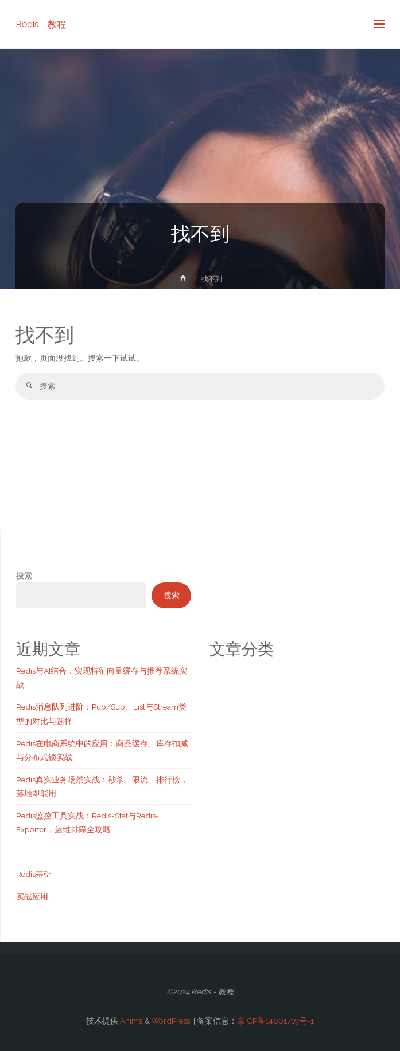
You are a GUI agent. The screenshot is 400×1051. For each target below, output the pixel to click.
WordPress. (172, 1020)
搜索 (24, 575)
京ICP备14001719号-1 (275, 1020)
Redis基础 (34, 874)
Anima (130, 1020)
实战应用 (32, 896)
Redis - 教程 (40, 23)
